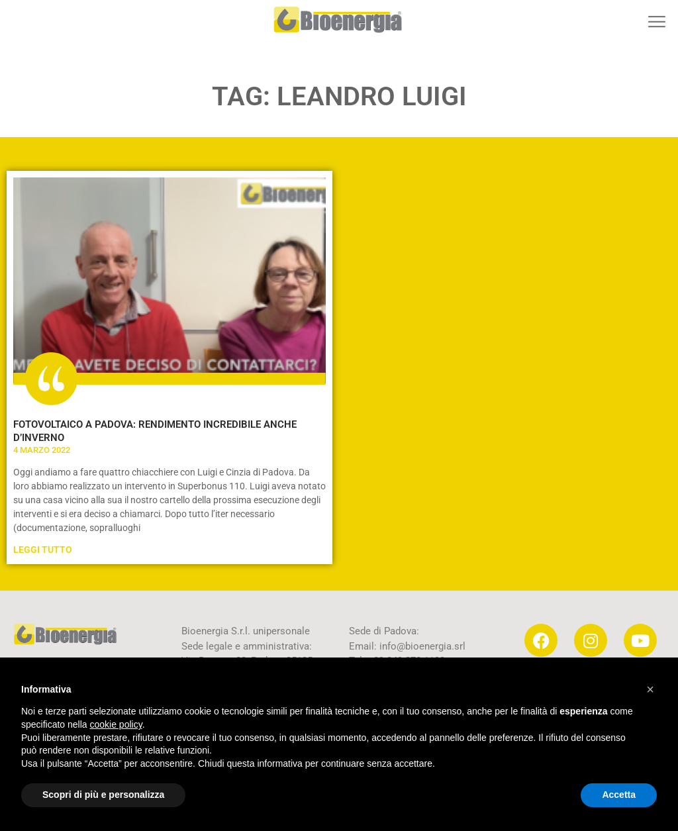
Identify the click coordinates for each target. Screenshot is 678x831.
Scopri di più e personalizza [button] (103, 794)
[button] (656, 21)
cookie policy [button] (116, 724)
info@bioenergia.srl (422, 646)
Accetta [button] (619, 794)
